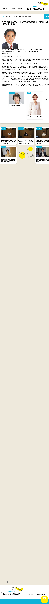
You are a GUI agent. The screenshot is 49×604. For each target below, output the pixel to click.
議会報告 (19, 582)
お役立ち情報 (26, 582)
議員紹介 (4, 582)
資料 (34, 582)
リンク (41, 582)
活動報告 (11, 582)
